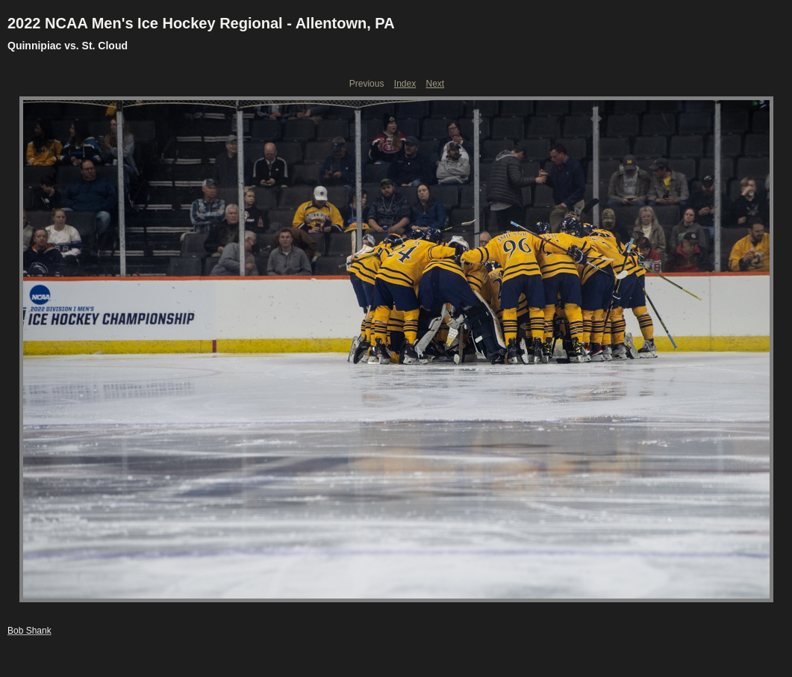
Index (405, 83)
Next (435, 83)
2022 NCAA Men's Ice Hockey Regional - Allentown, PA (201, 23)
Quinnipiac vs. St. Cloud (67, 46)
